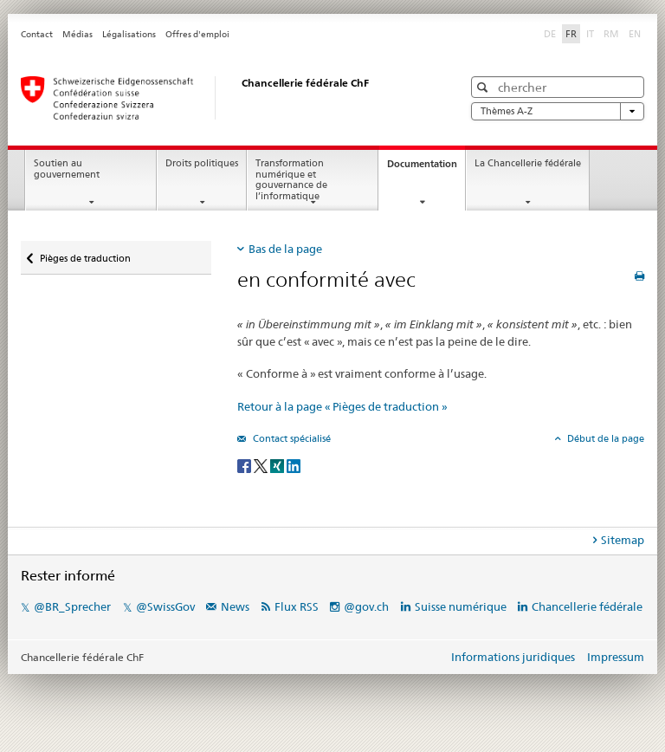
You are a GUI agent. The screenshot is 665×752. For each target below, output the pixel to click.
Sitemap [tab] (622, 540)
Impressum (615, 657)
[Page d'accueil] (224, 98)
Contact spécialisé (290, 438)
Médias (77, 34)
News (235, 606)
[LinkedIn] (293, 464)
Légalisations (129, 34)
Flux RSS (296, 606)
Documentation (426, 168)
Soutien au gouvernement (67, 169)
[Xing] (278, 464)
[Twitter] (262, 464)
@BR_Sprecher (72, 606)
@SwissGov (165, 606)
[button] (484, 87)
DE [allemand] (551, 33)
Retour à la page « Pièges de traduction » (342, 406)
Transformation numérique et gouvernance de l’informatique (291, 180)
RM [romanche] (613, 33)
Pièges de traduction (85, 252)
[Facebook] (245, 464)
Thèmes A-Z (558, 111)
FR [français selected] (571, 34)
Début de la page (604, 438)
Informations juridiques (513, 657)
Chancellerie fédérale (587, 606)
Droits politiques (201, 163)
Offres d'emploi (197, 34)
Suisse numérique (462, 606)
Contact (37, 34)
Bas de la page (285, 249)
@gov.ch (366, 606)
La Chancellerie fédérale (528, 163)
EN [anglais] (636, 33)
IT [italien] (591, 33)
